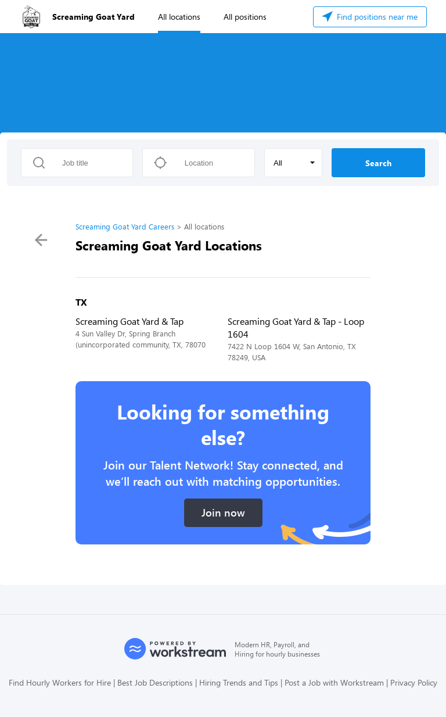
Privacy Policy (413, 682)
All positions (245, 16)
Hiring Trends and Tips (238, 682)
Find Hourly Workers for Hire (60, 682)
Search (378, 163)
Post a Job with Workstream (334, 682)
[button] (293, 162)
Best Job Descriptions (155, 682)
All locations (179, 16)
